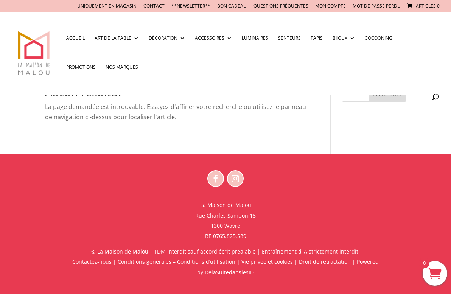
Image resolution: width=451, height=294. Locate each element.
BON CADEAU (232, 6)
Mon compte (330, 6)
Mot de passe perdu (377, 6)
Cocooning (378, 38)
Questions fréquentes (280, 6)
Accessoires (209, 38)
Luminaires (255, 38)
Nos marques (122, 67)
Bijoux (340, 38)
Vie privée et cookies (267, 261)
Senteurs (289, 38)
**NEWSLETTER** (190, 6)
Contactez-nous (92, 261)
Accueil (75, 38)
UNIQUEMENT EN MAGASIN (107, 6)
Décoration (163, 38)
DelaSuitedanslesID (229, 272)
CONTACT (154, 6)
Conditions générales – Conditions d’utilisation (176, 261)
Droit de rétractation (325, 261)
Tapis (317, 38)
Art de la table (113, 38)
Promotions (81, 67)
